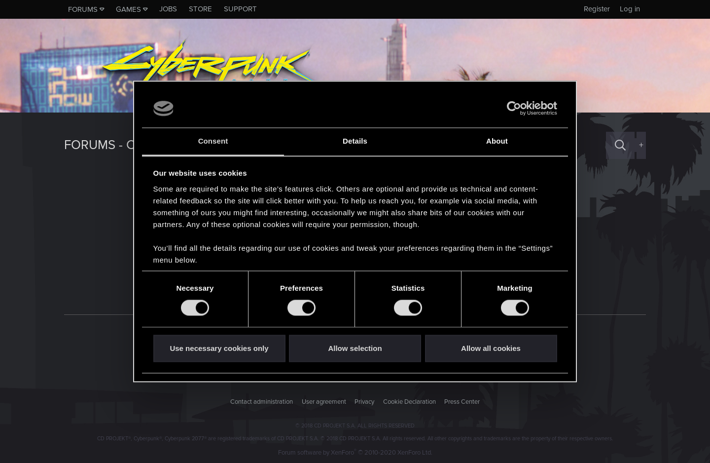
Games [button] (128, 9)
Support (240, 8)
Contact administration (261, 402)
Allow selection (355, 348)
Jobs (168, 8)
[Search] (620, 145)
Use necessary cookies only (219, 348)
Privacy (364, 402)
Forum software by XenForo (355, 453)
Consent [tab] (213, 141)
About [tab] (497, 141)
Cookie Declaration (409, 402)
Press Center (462, 402)
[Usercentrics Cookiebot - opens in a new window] (514, 108)
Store (200, 8)
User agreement (324, 402)
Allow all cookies (491, 348)
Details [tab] (355, 141)
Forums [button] (83, 9)
